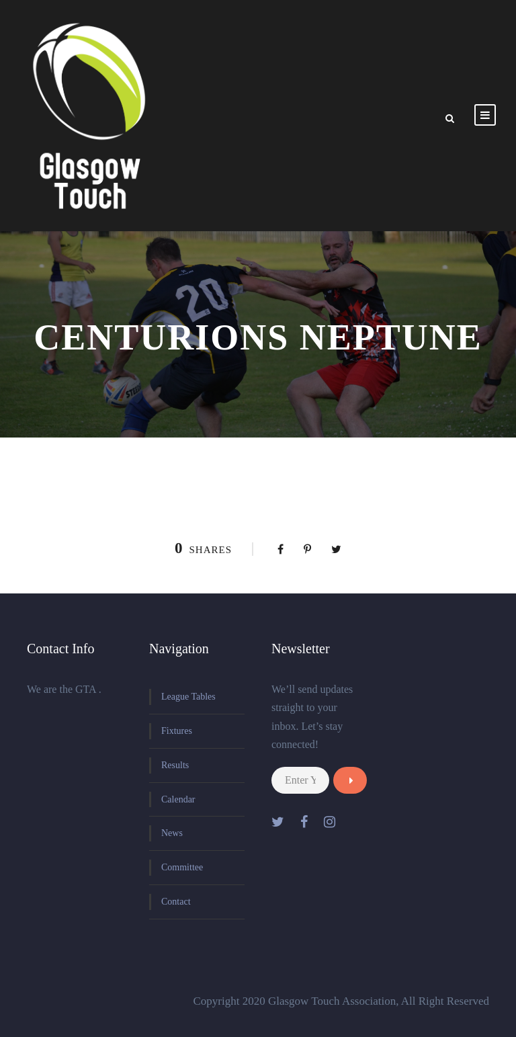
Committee (182, 867)
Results (175, 765)
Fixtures (176, 731)
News (172, 833)
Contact (176, 902)
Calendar (178, 799)
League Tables (188, 697)
